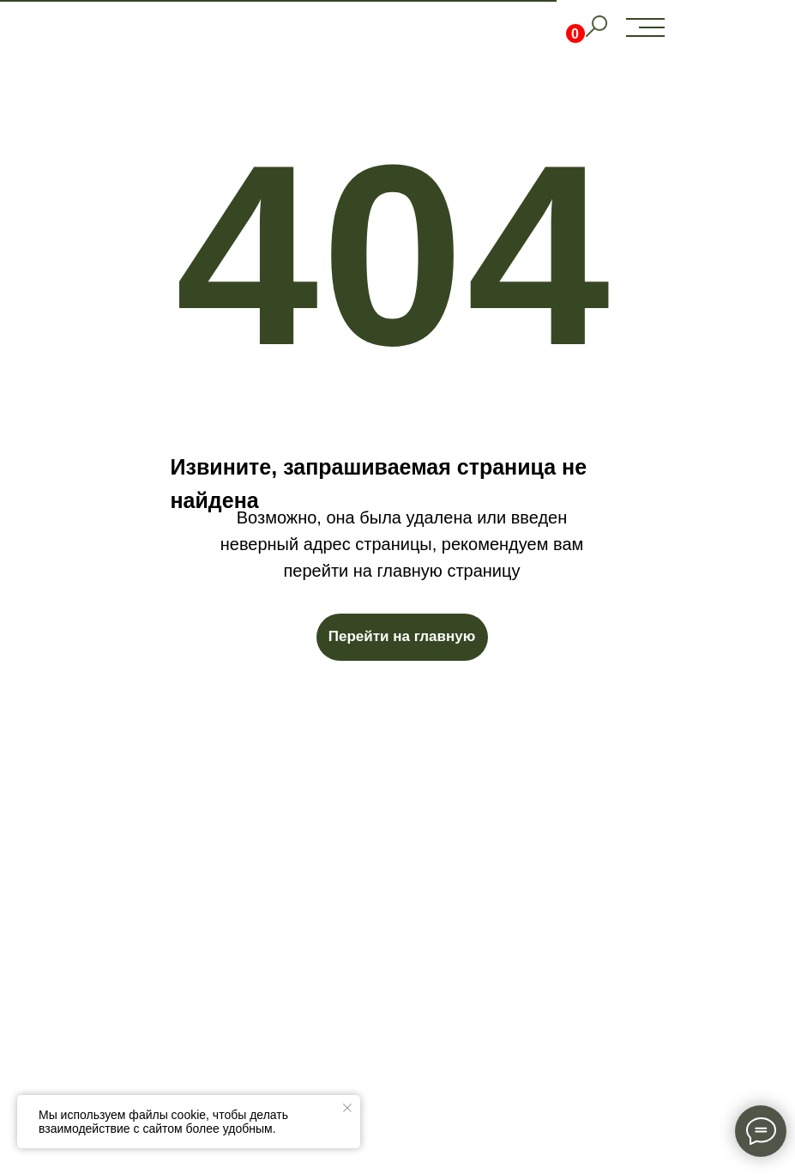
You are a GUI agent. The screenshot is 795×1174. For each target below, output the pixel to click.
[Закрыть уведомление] (347, 1108)
